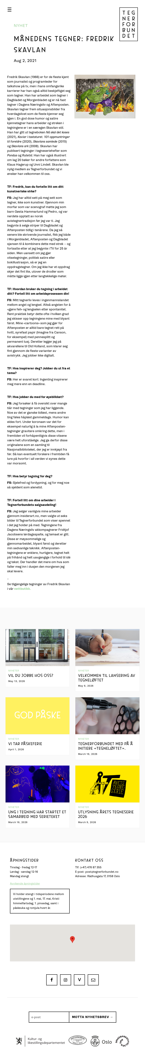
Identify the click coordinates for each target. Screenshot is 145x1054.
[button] (9, 9)
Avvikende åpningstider (25, 883)
